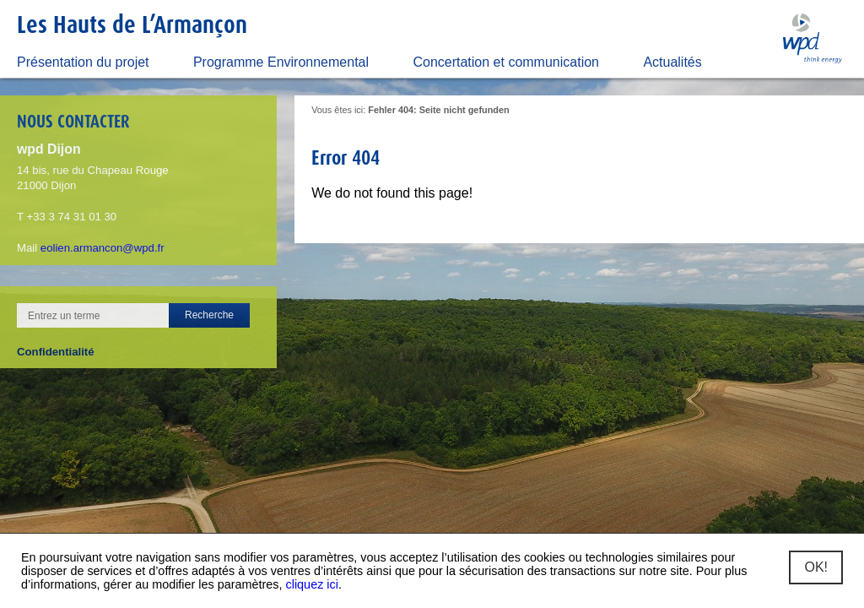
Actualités (672, 62)
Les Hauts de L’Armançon (132, 24)
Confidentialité (55, 351)
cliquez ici (312, 584)
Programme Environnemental (281, 62)
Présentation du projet (83, 62)
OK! (816, 567)
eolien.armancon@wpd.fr (102, 248)
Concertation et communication (506, 62)
